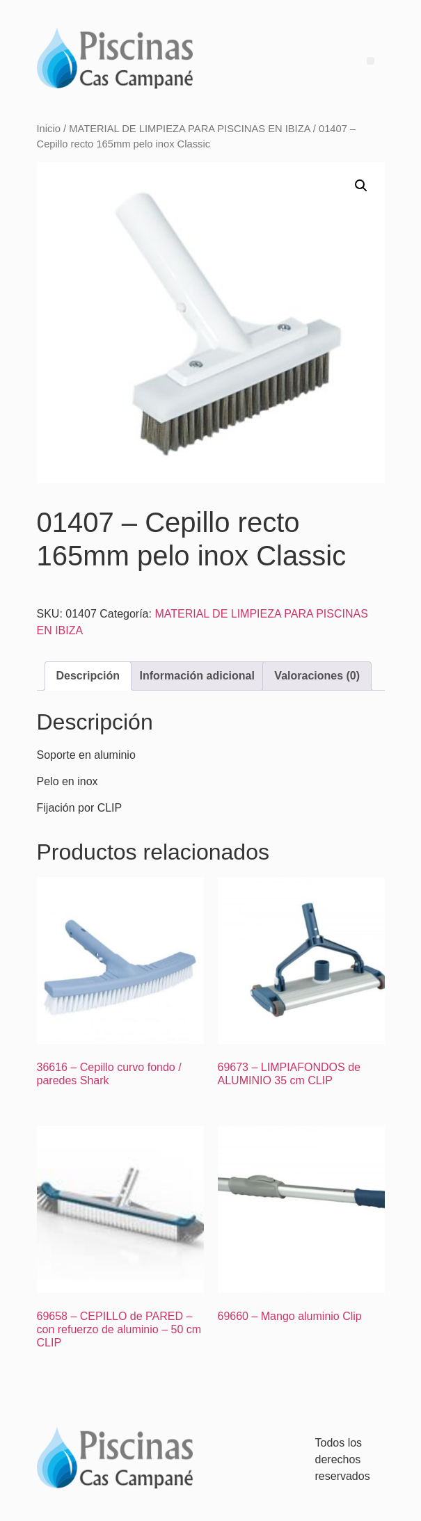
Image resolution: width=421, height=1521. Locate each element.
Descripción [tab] (88, 676)
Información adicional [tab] (197, 676)
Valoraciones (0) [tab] (317, 676)
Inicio (49, 128)
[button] (361, 185)
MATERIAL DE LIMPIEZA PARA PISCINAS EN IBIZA (189, 128)
